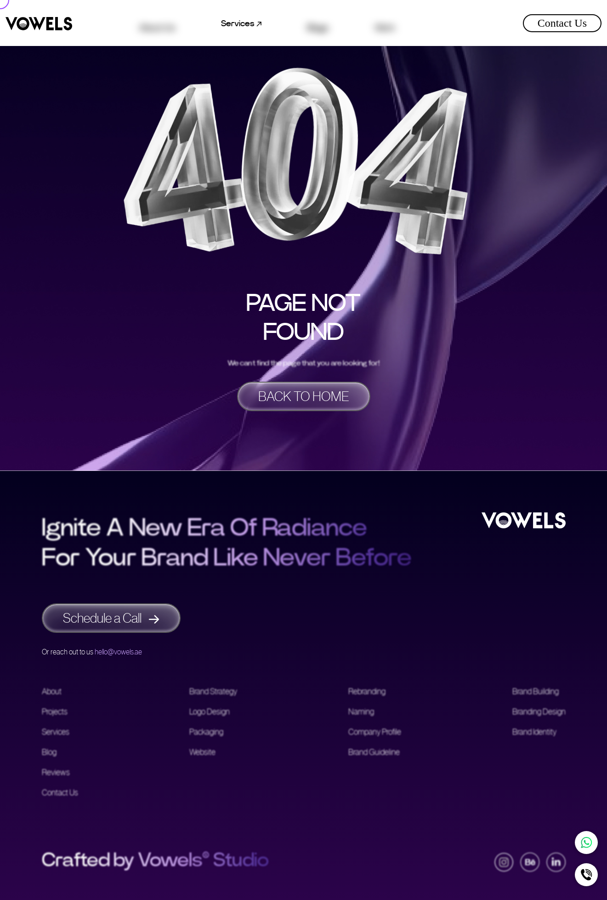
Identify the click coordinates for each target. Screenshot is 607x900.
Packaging (206, 732)
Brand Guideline (374, 752)
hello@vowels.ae (118, 652)
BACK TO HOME (303, 396)
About (52, 692)
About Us (157, 23)
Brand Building (535, 692)
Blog (49, 752)
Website (202, 752)
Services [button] (241, 23)
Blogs (318, 23)
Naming (361, 712)
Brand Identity (534, 732)
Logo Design (209, 712)
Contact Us (562, 23)
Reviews (56, 773)
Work (384, 23)
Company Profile (374, 732)
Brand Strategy (213, 692)
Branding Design (539, 712)
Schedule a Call (111, 618)
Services (55, 732)
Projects (55, 712)
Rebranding (367, 692)
